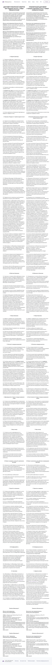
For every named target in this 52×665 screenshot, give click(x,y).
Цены (33, 1)
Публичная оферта (31, 660)
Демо (29, 1)
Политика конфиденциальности (43, 660)
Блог (37, 1)
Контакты (17, 660)
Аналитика (24, 1)
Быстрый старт (23, 660)
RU (40, 1)
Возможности (17, 1)
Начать (46, 1)
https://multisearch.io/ (7, 80)
